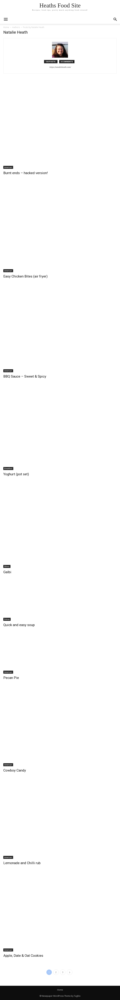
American (8, 167)
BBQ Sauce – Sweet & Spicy (24, 376)
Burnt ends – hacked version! (25, 173)
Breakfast (8, 468)
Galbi (7, 572)
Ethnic (6, 566)
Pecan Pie (11, 678)
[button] (115, 19)
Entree (7, 619)
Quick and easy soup (19, 625)
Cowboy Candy (14, 770)
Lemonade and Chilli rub (22, 863)
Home (6, 27)
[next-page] (69, 972)
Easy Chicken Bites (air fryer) (25, 276)
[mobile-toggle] (5, 19)
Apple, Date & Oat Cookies (23, 956)
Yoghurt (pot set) (16, 474)
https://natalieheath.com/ (60, 67)
